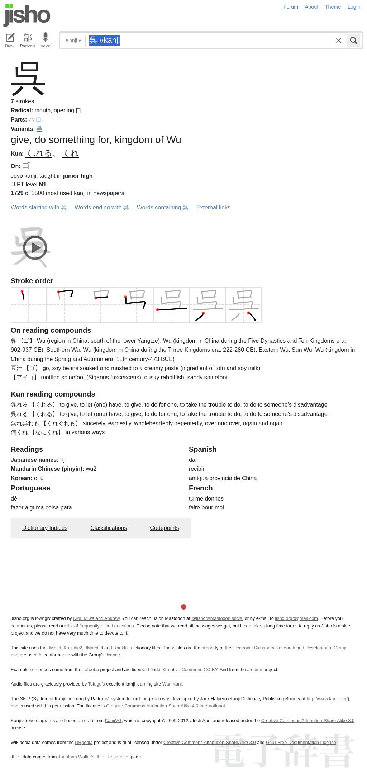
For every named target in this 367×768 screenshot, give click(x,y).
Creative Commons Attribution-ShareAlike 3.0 (209, 742)
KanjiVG (113, 720)
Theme (333, 7)
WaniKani (172, 684)
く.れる (38, 152)
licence (113, 655)
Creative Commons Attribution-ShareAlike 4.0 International (165, 705)
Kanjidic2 (72, 647)
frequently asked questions (106, 626)
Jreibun (254, 669)
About (312, 7)
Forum (291, 7)
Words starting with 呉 (39, 207)
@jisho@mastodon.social (217, 618)
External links (213, 207)
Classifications (108, 528)
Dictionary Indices (44, 528)
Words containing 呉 (163, 207)
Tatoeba (90, 669)
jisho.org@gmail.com (296, 618)
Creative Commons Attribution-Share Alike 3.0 (307, 720)
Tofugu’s (96, 684)
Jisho (27, 15)
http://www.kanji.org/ (327, 698)
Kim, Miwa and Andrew (96, 618)
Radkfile (121, 647)
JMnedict (94, 647)
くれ (70, 152)
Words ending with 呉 (102, 207)
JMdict (54, 647)
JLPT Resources (112, 756)
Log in (355, 7)
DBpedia (83, 742)
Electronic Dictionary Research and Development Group (290, 647)
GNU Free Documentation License (301, 742)
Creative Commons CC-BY (190, 669)
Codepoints (164, 528)
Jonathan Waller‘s (76, 756)
